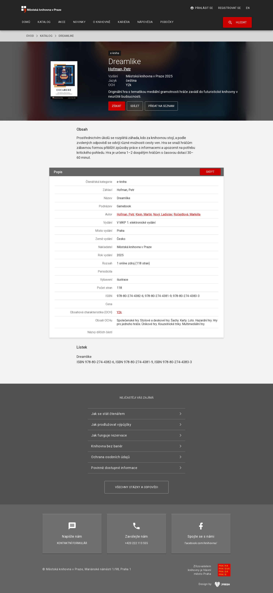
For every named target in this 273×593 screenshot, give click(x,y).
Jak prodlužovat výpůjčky (111, 424)
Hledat (237, 22)
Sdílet (134, 106)
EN (247, 7)
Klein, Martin (144, 214)
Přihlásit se (201, 8)
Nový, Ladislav (162, 214)
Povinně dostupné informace (114, 468)
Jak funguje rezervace (109, 435)
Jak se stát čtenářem (108, 414)
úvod (30, 36)
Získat (116, 106)
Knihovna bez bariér (107, 446)
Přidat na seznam (161, 106)
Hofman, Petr (119, 69)
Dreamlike (66, 36)
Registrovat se (229, 7)
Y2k (119, 312)
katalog (46, 36)
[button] (64, 80)
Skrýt (210, 171)
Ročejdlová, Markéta (187, 214)
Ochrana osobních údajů (110, 457)
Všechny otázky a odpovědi (136, 487)
